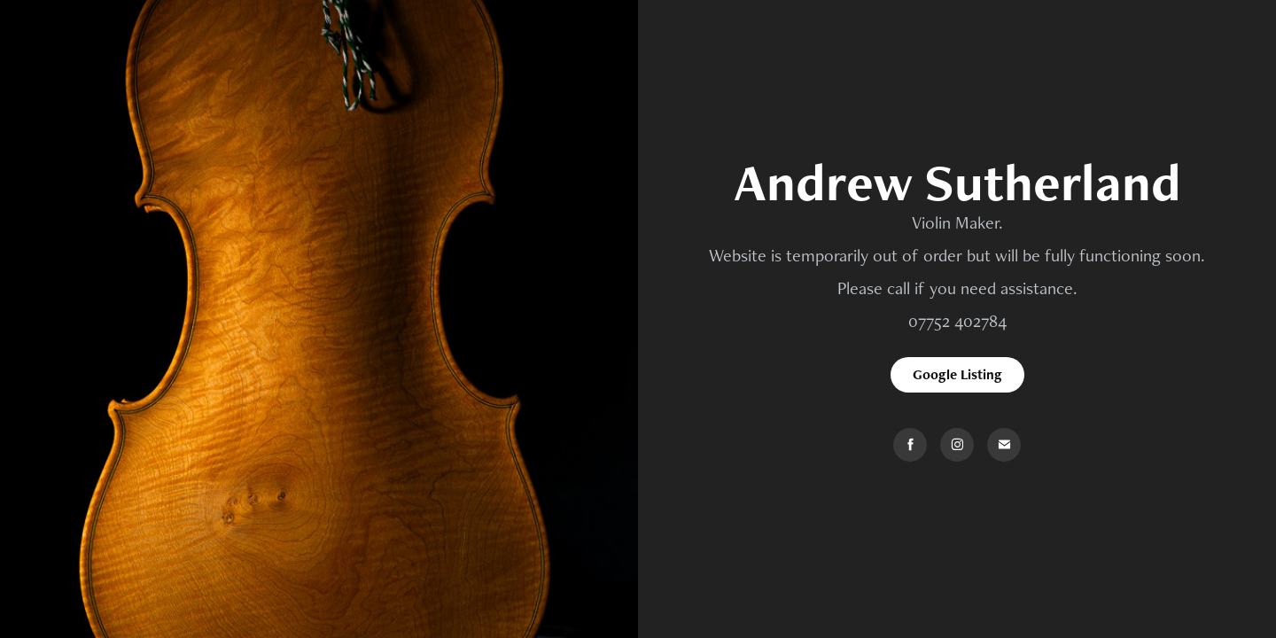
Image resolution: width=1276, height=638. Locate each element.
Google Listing (957, 374)
